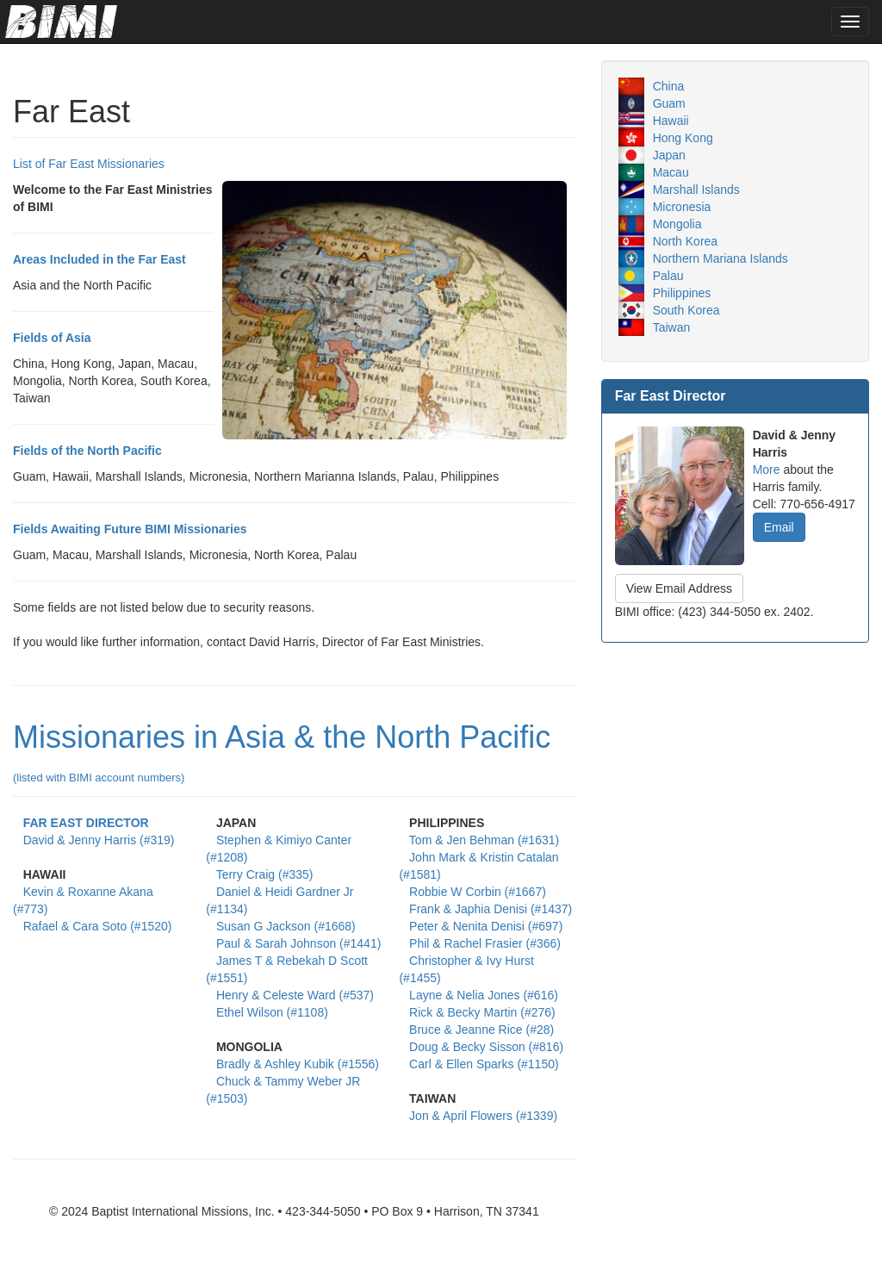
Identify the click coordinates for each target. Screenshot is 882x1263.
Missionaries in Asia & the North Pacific (281, 752)
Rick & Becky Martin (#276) (482, 1012)
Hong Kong (683, 138)
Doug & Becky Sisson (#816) (486, 1047)
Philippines (682, 293)
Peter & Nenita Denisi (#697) (485, 926)
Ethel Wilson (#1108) (272, 1012)
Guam (669, 103)
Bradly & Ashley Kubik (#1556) (297, 1064)
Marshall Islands (696, 189)
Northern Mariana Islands (720, 258)
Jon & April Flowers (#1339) (483, 1116)
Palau (668, 276)
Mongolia (677, 224)
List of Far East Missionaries (89, 164)
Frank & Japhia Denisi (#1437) (490, 909)
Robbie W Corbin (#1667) (477, 892)
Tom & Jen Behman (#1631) (484, 840)
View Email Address (679, 588)
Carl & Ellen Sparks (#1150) (484, 1064)
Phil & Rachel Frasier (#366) (485, 943)
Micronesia (682, 207)
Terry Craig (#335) (265, 874)
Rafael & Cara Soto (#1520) (97, 926)
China (669, 86)
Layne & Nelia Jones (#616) (483, 995)
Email (779, 527)
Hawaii (671, 121)
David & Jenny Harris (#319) (99, 840)
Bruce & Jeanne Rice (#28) (481, 1029)
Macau (671, 172)
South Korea (686, 310)
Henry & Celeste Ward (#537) (295, 995)
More (766, 469)
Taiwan (672, 327)
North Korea (685, 241)
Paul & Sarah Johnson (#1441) (298, 943)
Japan (669, 155)
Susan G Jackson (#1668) (286, 926)
